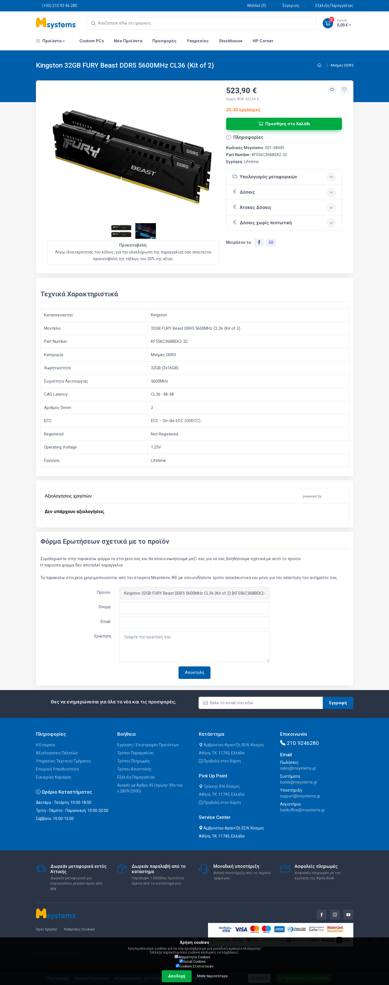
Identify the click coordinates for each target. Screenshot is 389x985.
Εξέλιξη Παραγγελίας (331, 5)
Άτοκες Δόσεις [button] (251, 207)
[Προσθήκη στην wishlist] (344, 89)
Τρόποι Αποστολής (134, 769)
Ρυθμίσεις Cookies (79, 929)
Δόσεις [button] (243, 191)
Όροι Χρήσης (46, 929)
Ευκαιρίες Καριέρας (54, 777)
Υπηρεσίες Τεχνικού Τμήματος (63, 761)
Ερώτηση (102, 636)
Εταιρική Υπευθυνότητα (57, 769)
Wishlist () (253, 5)
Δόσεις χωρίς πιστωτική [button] (262, 222)
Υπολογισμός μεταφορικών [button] (264, 176)
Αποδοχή (176, 976)
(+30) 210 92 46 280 (56, 5)
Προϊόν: (104, 592)
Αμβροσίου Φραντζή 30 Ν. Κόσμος (231, 745)
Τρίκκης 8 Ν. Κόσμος (219, 786)
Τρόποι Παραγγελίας (135, 753)
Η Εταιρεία (45, 745)
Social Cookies (192, 961)
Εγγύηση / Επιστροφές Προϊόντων (148, 745)
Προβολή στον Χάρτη (220, 761)
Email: (106, 621)
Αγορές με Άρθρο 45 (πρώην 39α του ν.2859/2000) (150, 788)
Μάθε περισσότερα (212, 976)
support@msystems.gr (300, 796)
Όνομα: (105, 606)
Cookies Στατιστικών (195, 966)
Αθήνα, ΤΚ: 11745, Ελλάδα (221, 753)
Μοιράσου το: (239, 242)
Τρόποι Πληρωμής (133, 761)
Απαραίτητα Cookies (192, 957)
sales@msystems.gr (298, 768)
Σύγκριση (287, 5)
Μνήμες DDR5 (342, 65)
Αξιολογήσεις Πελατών (57, 753)
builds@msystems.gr (298, 782)
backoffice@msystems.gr (302, 810)
